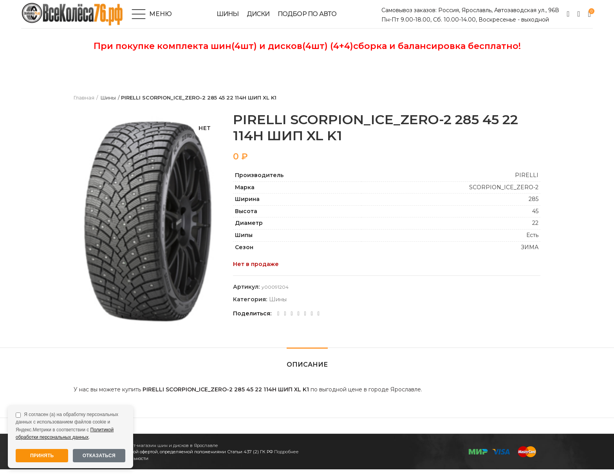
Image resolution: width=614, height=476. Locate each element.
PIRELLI (526, 181)
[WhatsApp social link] (298, 320)
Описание (307, 371)
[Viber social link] (318, 320)
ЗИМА (529, 253)
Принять (42, 455)
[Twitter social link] (285, 320)
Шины (108, 104)
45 (535, 217)
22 (535, 229)
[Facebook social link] (278, 320)
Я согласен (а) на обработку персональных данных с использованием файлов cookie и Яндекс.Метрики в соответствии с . (67, 426)
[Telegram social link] (312, 320)
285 (533, 206)
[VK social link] (305, 320)
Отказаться (99, 455)
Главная (84, 104)
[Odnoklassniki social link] (292, 320)
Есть (532, 241)
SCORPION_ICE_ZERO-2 (503, 193)
